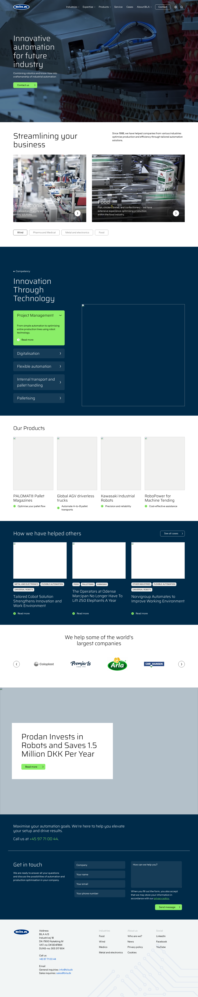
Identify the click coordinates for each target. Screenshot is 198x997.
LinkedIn (161, 936)
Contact (162, 6)
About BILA (143, 6)
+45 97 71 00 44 (44, 839)
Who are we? (135, 936)
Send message (167, 907)
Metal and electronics (111, 952)
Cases (129, 6)
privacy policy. (161, 898)
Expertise (88, 6)
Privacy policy (135, 947)
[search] (182, 7)
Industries (71, 6)
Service (118, 6)
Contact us (23, 85)
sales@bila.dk (63, 973)
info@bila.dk (66, 969)
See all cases (171, 533)
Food (102, 936)
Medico (103, 947)
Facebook (161, 941)
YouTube (161, 947)
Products (104, 6)
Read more (27, 339)
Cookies (132, 952)
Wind (102, 941)
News (131, 941)
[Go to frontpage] (21, 7)
